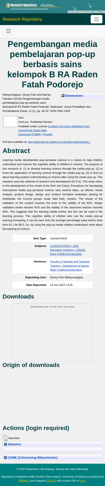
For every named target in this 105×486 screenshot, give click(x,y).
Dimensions (72, 95)
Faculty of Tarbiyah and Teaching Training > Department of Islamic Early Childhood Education (70, 265)
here (83, 480)
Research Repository (22, 19)
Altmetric (12, 444)
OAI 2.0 (51, 480)
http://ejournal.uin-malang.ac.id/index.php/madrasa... (59, 141)
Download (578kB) (29, 134)
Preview (48, 134)
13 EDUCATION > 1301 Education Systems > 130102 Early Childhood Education (67, 250)
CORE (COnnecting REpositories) (30, 457)
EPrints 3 (24, 480)
